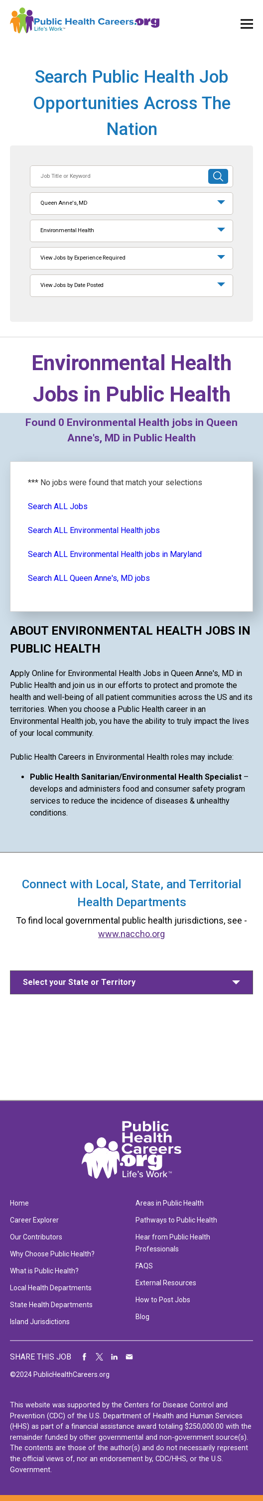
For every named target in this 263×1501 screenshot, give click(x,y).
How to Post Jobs (162, 1300)
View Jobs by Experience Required (82, 258)
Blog (142, 1317)
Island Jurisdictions (40, 1322)
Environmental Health (67, 230)
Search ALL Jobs (58, 506)
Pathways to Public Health (176, 1220)
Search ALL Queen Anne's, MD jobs (89, 578)
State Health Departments (51, 1305)
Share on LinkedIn (115, 1357)
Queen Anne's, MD (64, 203)
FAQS (144, 1266)
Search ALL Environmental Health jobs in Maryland (115, 554)
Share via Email (129, 1357)
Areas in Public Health (169, 1203)
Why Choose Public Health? (52, 1254)
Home (19, 1203)
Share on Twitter (100, 1357)
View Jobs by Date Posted (72, 285)
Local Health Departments (51, 1288)
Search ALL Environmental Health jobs (94, 530)
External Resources (165, 1283)
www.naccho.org (131, 934)
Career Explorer (34, 1220)
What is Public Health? (44, 1271)
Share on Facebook (85, 1357)
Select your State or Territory (79, 982)
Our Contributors (36, 1237)
